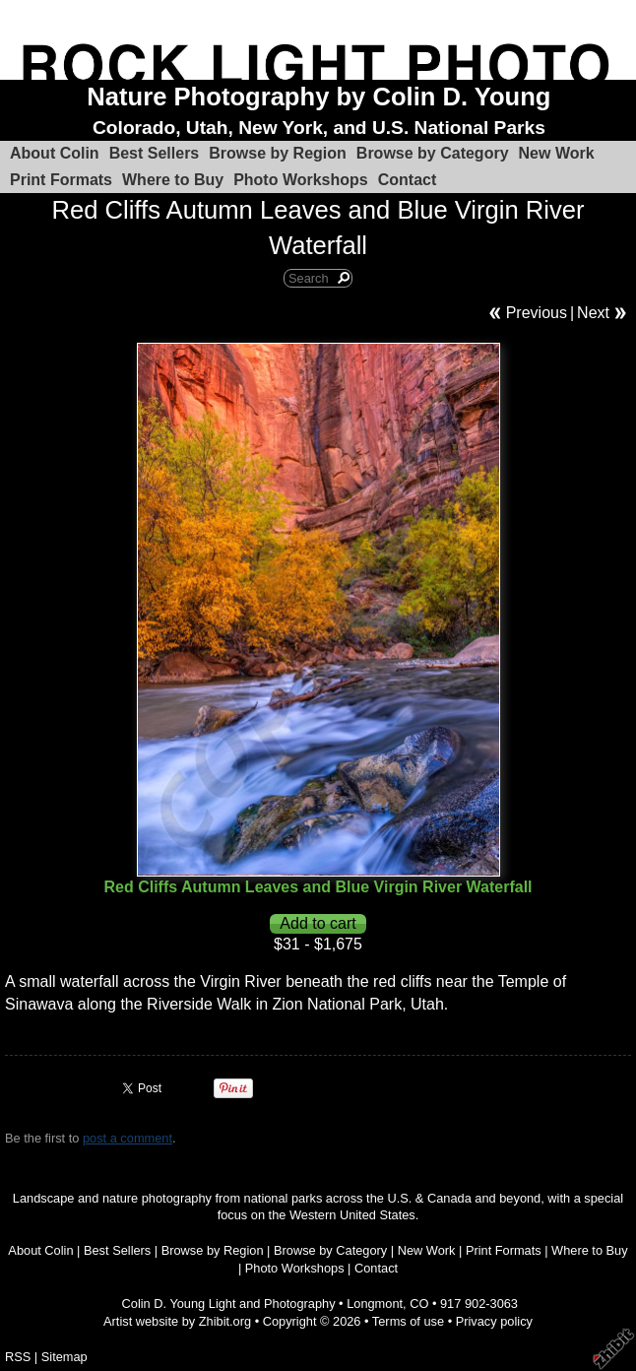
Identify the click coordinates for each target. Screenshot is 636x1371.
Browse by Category (432, 153)
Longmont (375, 1303)
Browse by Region (278, 153)
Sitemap (64, 1356)
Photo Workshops (300, 179)
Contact (407, 179)
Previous (536, 312)
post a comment (127, 1138)
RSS (18, 1356)
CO (419, 1303)
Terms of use (408, 1321)
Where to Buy (172, 179)
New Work (557, 153)
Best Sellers (154, 153)
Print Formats (61, 179)
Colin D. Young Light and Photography (229, 1303)
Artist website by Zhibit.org (177, 1321)
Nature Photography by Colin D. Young (318, 96)
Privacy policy (494, 1321)
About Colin (54, 153)
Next (593, 312)
